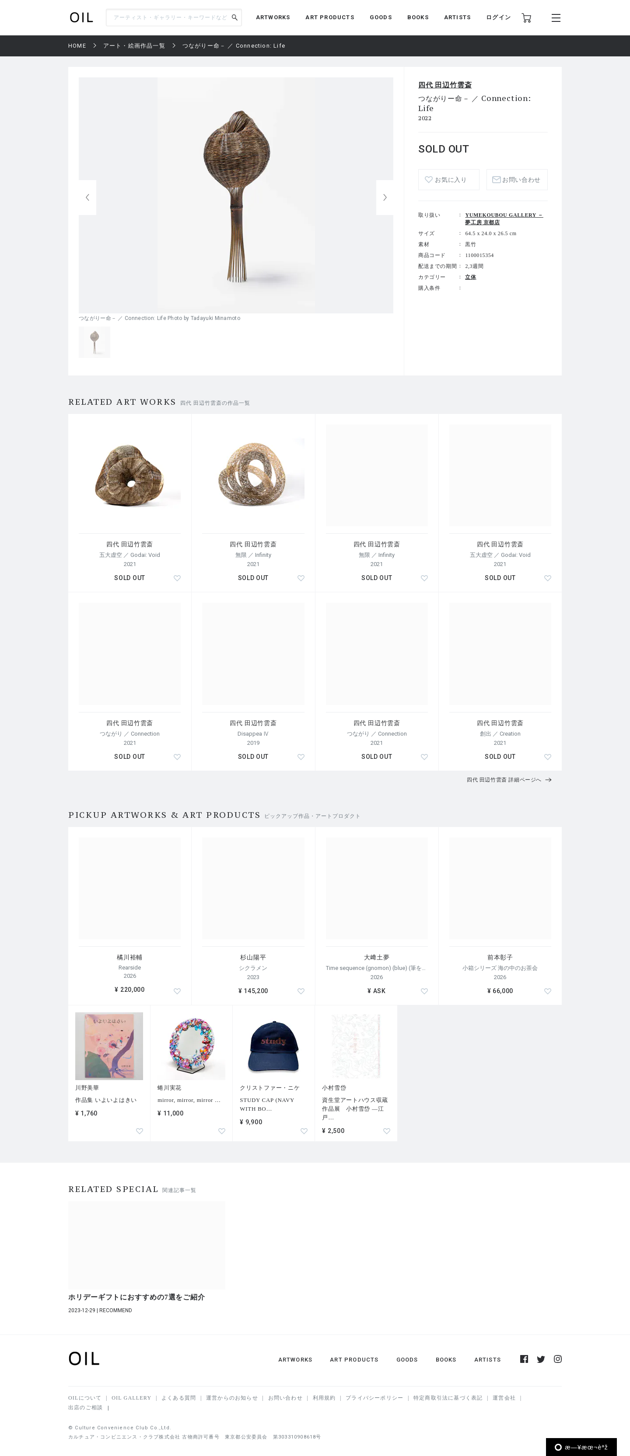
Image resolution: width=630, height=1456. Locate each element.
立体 (470, 277)
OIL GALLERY (131, 1398)
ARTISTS (457, 17)
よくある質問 (178, 1398)
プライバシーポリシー (374, 1398)
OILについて (85, 1398)
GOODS (381, 17)
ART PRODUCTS (329, 17)
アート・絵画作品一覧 (134, 45)
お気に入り (451, 180)
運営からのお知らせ (232, 1398)
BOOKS (418, 17)
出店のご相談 (85, 1407)
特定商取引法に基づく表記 (448, 1398)
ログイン (498, 17)
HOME (77, 45)
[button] (385, 197)
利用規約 (324, 1398)
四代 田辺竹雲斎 (445, 85)
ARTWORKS (273, 17)
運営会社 (504, 1398)
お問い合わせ (521, 180)
